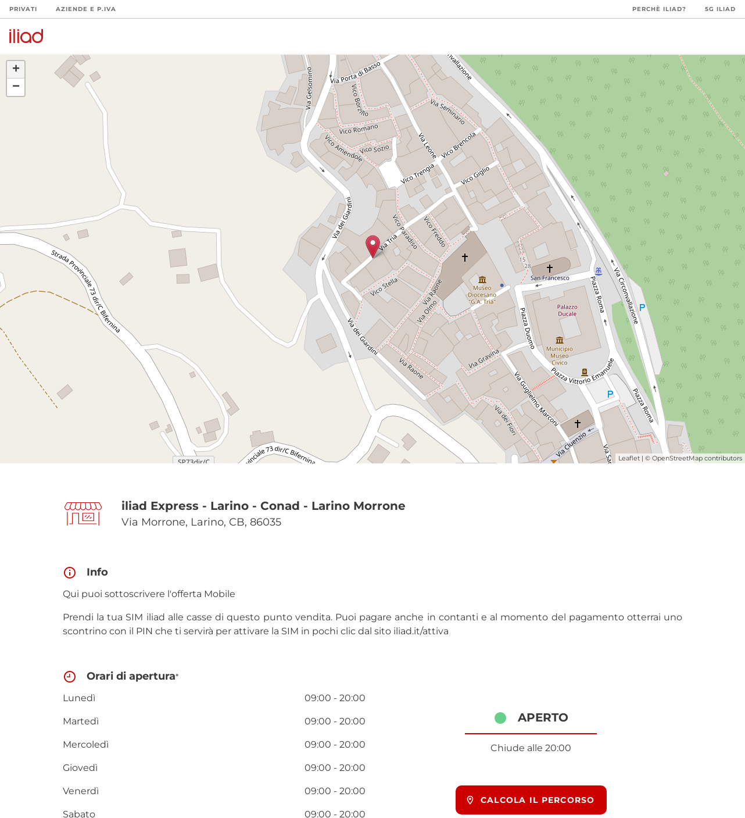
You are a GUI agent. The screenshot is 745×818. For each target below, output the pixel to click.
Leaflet (629, 458)
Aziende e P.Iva (86, 9)
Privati (23, 9)
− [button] (16, 87)
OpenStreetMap (677, 458)
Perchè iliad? (659, 9)
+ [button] (16, 69)
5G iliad (720, 9)
